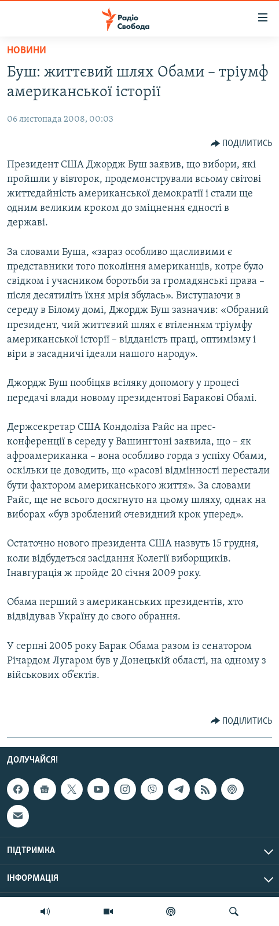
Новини (26, 50)
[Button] (242, 143)
